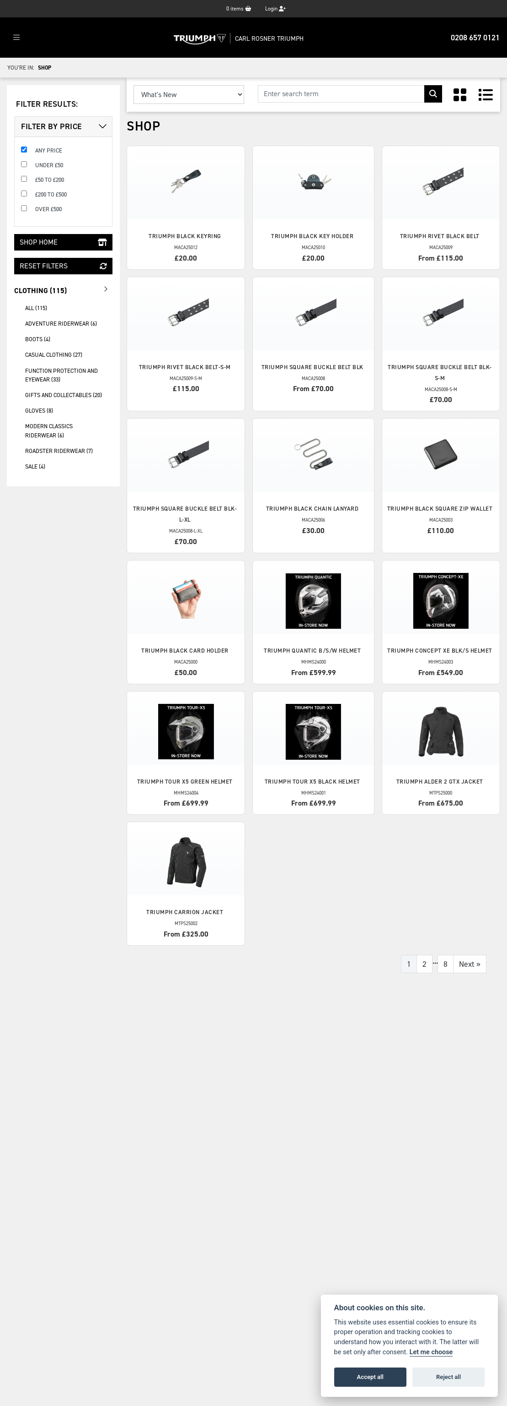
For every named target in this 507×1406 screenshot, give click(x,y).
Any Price (48, 150)
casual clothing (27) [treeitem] (53, 355)
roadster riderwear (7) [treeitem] (59, 451)
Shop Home (63, 242)
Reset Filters (63, 266)
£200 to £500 (51, 194)
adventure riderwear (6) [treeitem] (61, 323)
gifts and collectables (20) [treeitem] (63, 395)
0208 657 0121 (475, 37)
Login (275, 8)
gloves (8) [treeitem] (39, 410)
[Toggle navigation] (16, 38)
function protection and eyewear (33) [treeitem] (61, 375)
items (238, 8)
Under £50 (49, 165)
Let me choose (431, 1352)
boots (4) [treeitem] (37, 339)
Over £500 (48, 209)
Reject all (448, 1376)
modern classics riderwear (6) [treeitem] (49, 430)
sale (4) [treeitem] (35, 466)
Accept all (370, 1376)
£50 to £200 (49, 180)
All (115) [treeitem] (36, 308)
